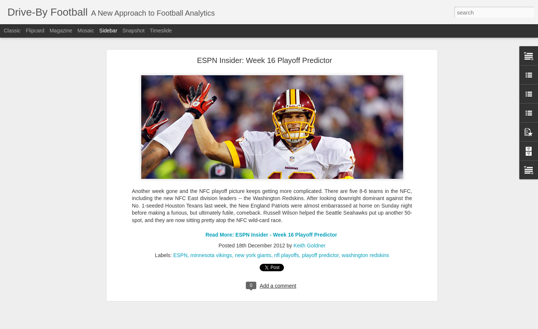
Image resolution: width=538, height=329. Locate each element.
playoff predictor (320, 244)
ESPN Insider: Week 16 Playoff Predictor (264, 50)
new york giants (253, 244)
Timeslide (161, 31)
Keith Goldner (310, 235)
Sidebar (108, 31)
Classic (12, 31)
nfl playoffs (286, 244)
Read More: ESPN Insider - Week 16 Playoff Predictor (271, 224)
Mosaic (85, 31)
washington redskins (365, 244)
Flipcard (35, 31)
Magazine (61, 31)
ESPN (180, 244)
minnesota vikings (211, 244)
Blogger (306, 325)
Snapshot (134, 31)
